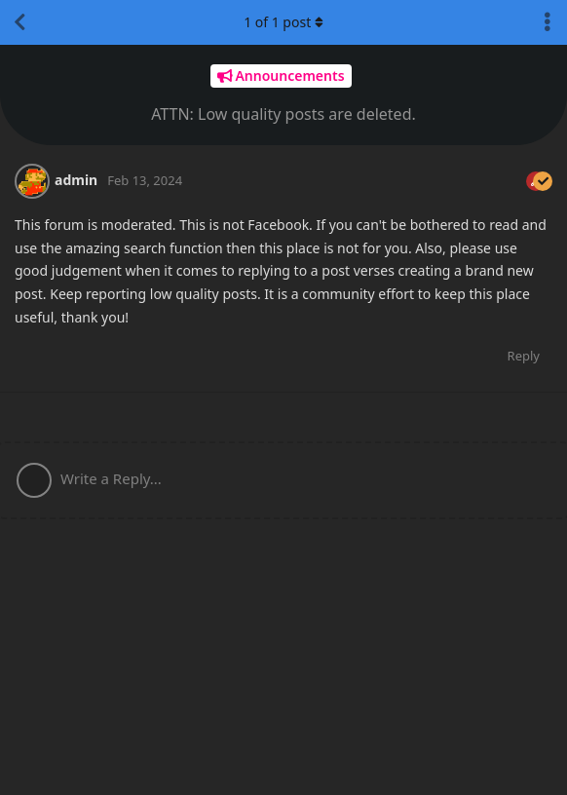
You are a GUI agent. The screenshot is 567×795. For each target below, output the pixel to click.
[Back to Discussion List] (19, 22)
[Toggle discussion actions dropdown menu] (547, 22)
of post (283, 22)
